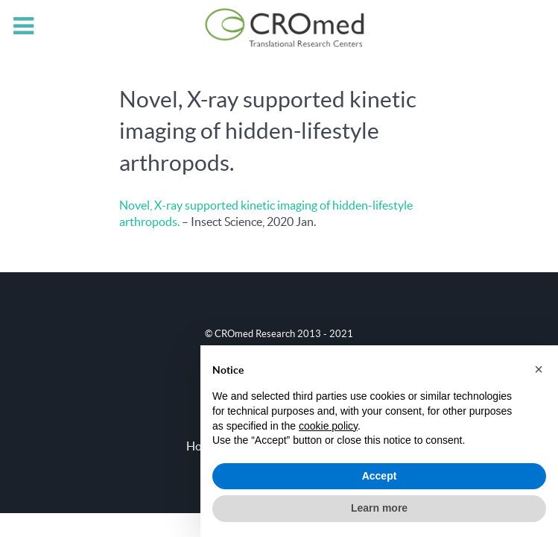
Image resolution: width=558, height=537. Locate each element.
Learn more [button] (379, 508)
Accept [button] (379, 476)
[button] (539, 369)
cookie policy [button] (328, 426)
